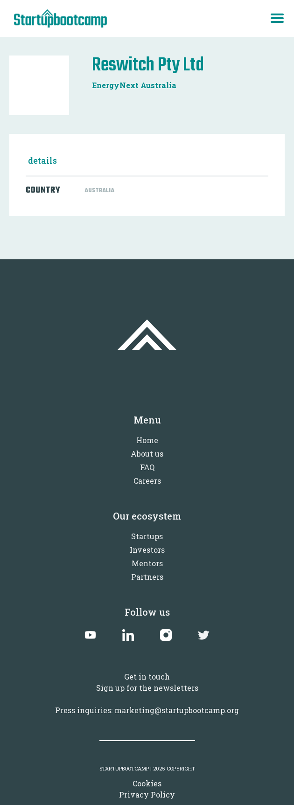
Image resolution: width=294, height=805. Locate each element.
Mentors (147, 563)
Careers (147, 481)
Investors (147, 550)
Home (147, 440)
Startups (147, 536)
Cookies (147, 783)
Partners (147, 577)
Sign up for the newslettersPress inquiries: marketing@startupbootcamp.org (147, 699)
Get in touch (147, 676)
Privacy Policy (147, 794)
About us (147, 453)
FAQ (147, 467)
